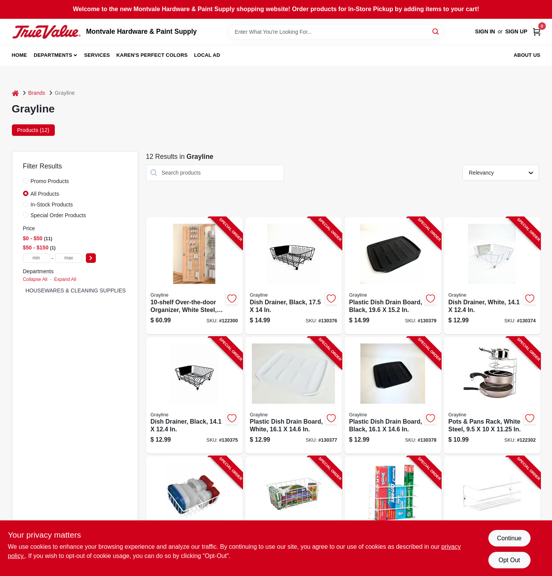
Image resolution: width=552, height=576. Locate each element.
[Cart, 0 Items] (536, 32)
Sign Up (516, 31)
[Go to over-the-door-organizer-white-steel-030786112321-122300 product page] (194, 275)
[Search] (436, 31)
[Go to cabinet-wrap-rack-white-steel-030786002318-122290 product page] (393, 514)
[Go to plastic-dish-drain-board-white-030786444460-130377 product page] (293, 395)
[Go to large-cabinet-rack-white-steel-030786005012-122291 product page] (492, 514)
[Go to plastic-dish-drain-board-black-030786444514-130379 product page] (393, 275)
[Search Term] (335, 32)
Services (97, 55)
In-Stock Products (52, 204)
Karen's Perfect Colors (152, 55)
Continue (509, 538)
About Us (527, 55)
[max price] (68, 258)
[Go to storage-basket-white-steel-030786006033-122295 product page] (293, 514)
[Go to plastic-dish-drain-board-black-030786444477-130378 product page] (393, 395)
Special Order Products (58, 215)
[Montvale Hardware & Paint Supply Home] (46, 32)
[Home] (15, 93)
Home (19, 55)
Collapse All (35, 279)
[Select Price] (91, 258)
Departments (53, 55)
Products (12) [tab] (33, 130)
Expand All (65, 279)
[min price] (36, 258)
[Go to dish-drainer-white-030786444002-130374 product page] (492, 275)
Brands (36, 93)
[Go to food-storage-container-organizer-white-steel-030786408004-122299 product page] (194, 514)
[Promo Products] (25, 180)
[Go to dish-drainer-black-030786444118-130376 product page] (293, 275)
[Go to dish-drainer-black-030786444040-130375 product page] (194, 395)
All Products (45, 194)
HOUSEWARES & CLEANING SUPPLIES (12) (81, 290)
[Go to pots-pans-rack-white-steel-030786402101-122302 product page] (492, 395)
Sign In (485, 31)
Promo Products (50, 181)
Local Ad (207, 55)
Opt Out (509, 560)
